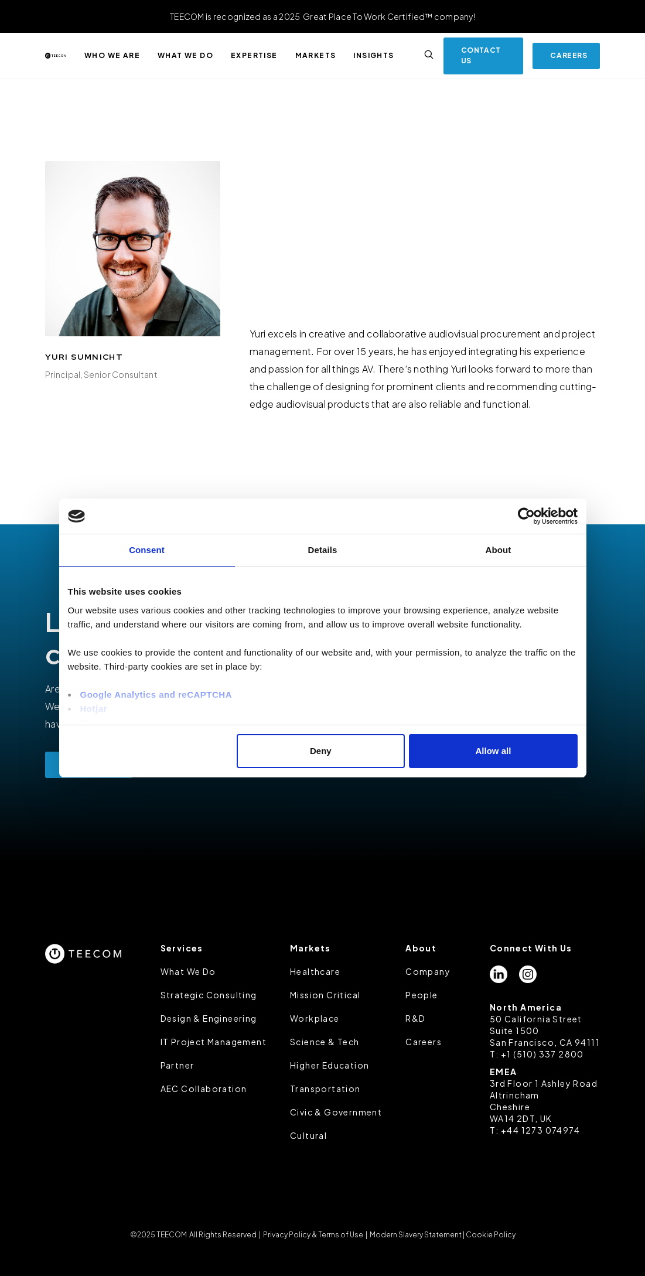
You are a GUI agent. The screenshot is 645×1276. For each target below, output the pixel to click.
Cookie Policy (491, 1234)
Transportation (325, 1088)
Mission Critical (325, 995)
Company (428, 971)
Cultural (308, 1135)
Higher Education (329, 1065)
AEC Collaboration (204, 1088)
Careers (423, 1041)
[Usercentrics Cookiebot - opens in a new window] (526, 516)
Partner (177, 1065)
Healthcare (315, 971)
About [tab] (498, 550)
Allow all (493, 751)
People (421, 995)
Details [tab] (322, 550)
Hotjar (93, 709)
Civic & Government (336, 1112)
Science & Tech (325, 1041)
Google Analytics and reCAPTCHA (156, 695)
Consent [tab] (147, 550)
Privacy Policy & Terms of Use (313, 1234)
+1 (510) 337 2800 (542, 1054)
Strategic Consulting (209, 995)
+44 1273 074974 (540, 1130)
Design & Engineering (209, 1018)
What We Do (188, 971)
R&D (415, 1018)
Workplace (315, 1018)
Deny (321, 751)
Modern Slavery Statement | (417, 1234)
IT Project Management (214, 1041)
